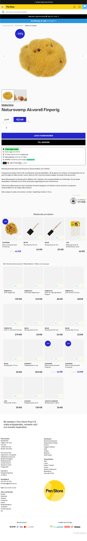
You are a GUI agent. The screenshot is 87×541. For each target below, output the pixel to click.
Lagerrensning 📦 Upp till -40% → (43, 16)
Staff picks (48, 455)
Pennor (46, 445)
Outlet (46, 451)
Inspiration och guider (8, 455)
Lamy (46, 463)
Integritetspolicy (7, 473)
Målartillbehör (19, 25)
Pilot (45, 461)
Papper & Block (49, 447)
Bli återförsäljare (7, 459)
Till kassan (43, 142)
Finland (3, 498)
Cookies (4, 475)
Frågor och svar (6, 443)
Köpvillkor (4, 471)
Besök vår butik (6, 449)
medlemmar (24, 154)
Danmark (4, 496)
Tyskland (4, 507)
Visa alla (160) (49, 473)
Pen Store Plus (6, 453)
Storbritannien (6, 509)
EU (2, 511)
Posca (46, 467)
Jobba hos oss (6, 447)
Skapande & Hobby (51, 443)
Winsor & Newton (50, 469)
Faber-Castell (49, 465)
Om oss (3, 445)
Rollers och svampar (31, 25)
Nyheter (47, 453)
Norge (3, 494)
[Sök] (43, 11)
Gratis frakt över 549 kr (43, 2)
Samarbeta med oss (8, 457)
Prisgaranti (4, 467)
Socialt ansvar (6, 463)
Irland (3, 502)
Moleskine (47, 471)
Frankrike (4, 500)
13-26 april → (43, 21)
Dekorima (8, 104)
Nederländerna (6, 505)
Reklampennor (6, 461)
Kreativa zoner (6, 465)
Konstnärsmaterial (7, 25)
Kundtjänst (4, 441)
